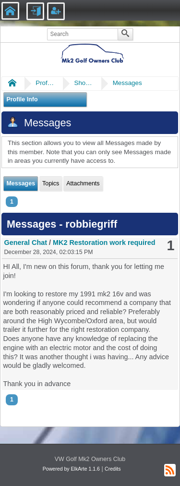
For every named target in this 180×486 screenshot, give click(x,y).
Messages (127, 82)
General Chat (25, 242)
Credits (112, 469)
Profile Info (21, 99)
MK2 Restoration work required (104, 242)
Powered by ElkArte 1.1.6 (71, 469)
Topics (50, 183)
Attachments (82, 183)
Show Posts (83, 82)
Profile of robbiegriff (45, 82)
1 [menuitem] (11, 201)
